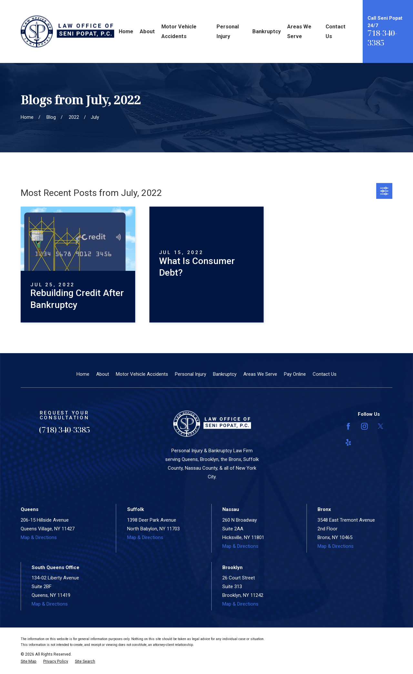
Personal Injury (190, 374)
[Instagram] (364, 426)
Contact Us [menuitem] (336, 31)
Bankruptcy (225, 374)
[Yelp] (348, 442)
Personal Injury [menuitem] (228, 31)
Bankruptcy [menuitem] (266, 31)
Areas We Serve (260, 374)
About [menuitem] (147, 31)
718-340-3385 (382, 37)
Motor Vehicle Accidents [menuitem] (178, 31)
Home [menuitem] (126, 31)
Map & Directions (39, 537)
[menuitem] (28, 661)
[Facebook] (348, 426)
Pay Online (295, 374)
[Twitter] (380, 426)
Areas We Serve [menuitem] (299, 31)
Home (82, 374)
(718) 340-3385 (64, 429)
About (102, 374)
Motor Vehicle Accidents (142, 374)
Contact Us (325, 374)
